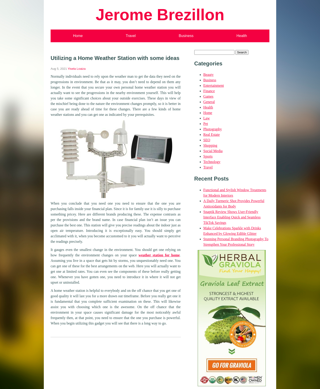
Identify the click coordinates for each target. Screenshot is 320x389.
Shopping (210, 145)
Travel (131, 36)
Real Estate (211, 134)
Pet (205, 124)
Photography (212, 129)
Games (208, 96)
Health (241, 36)
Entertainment (213, 85)
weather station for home (159, 255)
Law (206, 118)
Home (78, 36)
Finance (209, 91)
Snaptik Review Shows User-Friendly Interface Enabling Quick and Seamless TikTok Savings (232, 217)
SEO (206, 140)
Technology (211, 162)
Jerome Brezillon (160, 15)
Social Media (213, 151)
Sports (208, 156)
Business (186, 36)
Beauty (208, 75)
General (209, 102)
